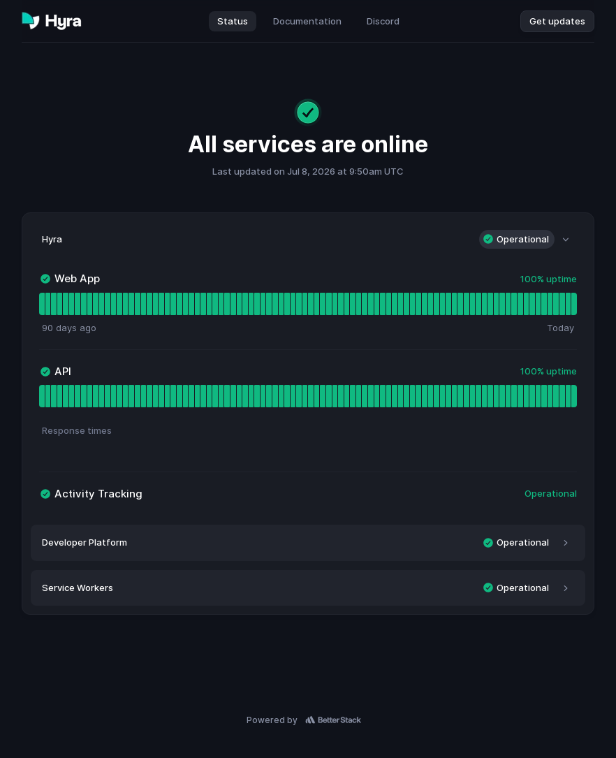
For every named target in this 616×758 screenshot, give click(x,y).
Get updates (557, 21)
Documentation (307, 21)
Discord (383, 21)
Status (232, 21)
